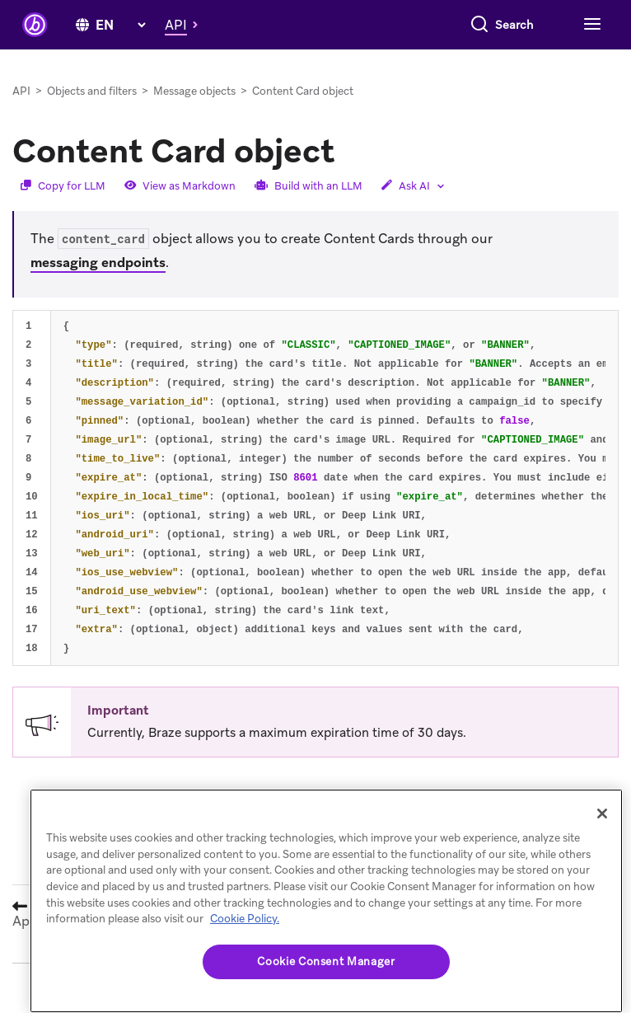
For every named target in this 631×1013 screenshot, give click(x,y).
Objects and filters (92, 91)
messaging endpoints (98, 262)
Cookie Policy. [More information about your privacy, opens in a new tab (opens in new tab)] (244, 919)
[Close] (602, 813)
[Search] (341, 24)
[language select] (120, 25)
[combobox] (444, 24)
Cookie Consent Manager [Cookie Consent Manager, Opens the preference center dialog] (326, 961)
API (21, 91)
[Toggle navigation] (590, 24)
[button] (186, 25)
